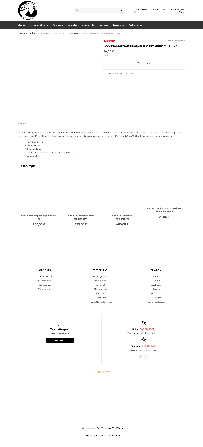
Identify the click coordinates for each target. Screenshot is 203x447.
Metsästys (32, 33)
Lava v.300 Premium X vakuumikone (122, 217)
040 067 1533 (149, 346)
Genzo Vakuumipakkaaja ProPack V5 (38, 217)
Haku (121, 10)
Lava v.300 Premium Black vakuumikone (80, 217)
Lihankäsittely (46, 33)
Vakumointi (60, 33)
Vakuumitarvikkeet (75, 33)
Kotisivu (21, 33)
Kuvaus (22, 123)
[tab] (22, 123)
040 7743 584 (147, 329)
